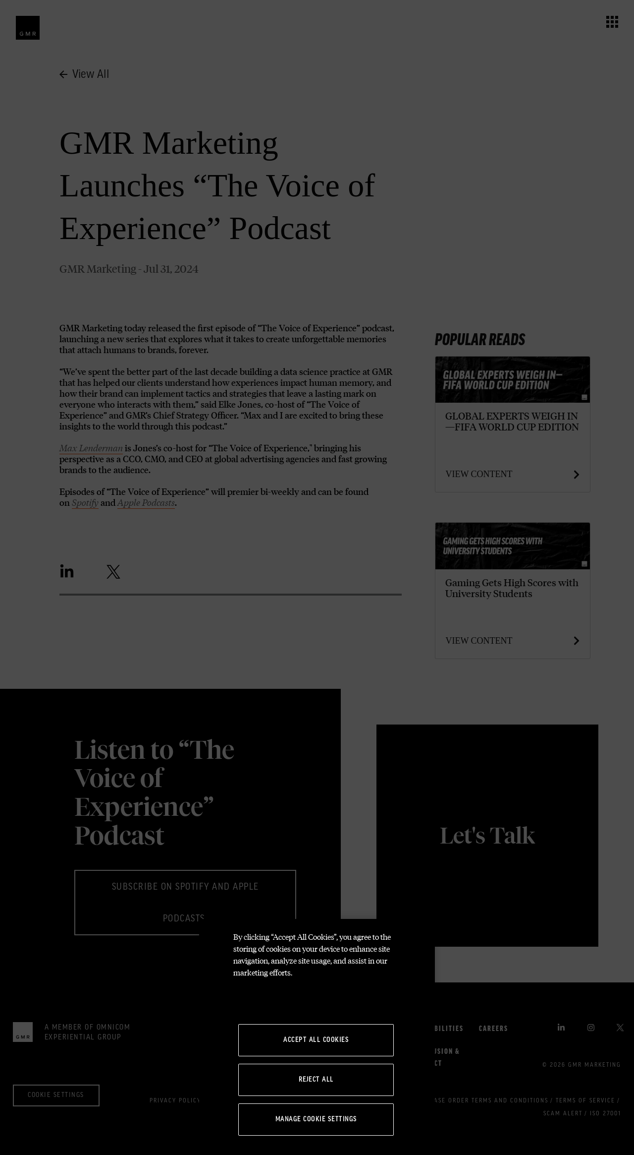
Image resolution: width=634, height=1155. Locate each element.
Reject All (316, 1080)
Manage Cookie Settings (316, 1119)
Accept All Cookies (316, 1040)
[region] (317, 1037)
